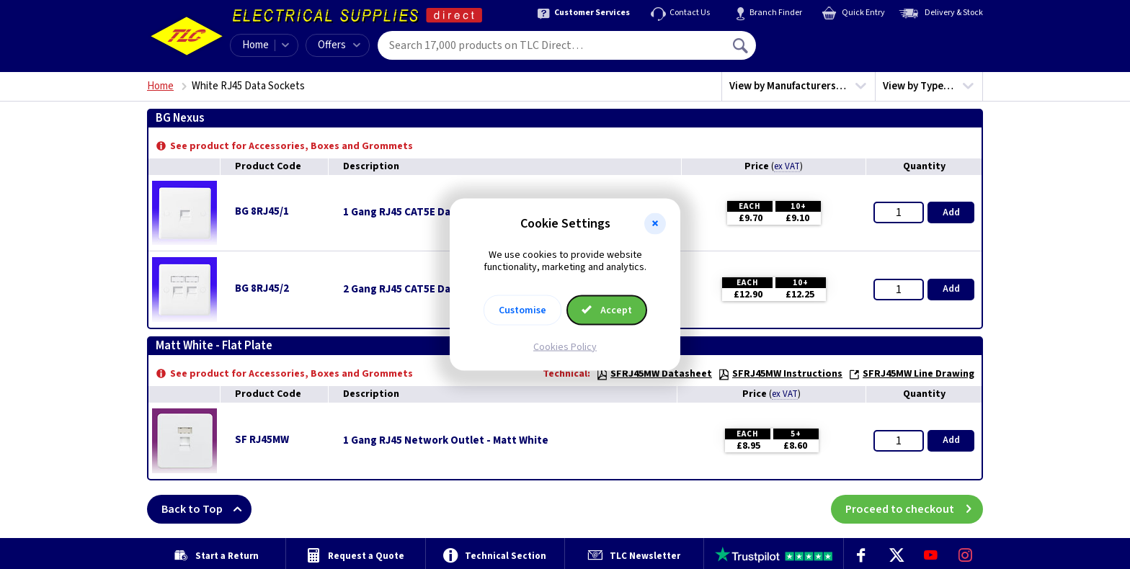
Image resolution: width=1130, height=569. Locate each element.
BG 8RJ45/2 (262, 288)
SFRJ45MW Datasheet (654, 374)
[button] (655, 224)
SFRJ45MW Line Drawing (911, 374)
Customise (522, 310)
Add (951, 212)
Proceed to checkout (914, 509)
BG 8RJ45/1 (262, 211)
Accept (607, 310)
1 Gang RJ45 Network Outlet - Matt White (445, 440)
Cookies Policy (565, 346)
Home (255, 45)
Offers (339, 45)
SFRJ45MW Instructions (780, 374)
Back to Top (206, 509)
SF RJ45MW (262, 439)
